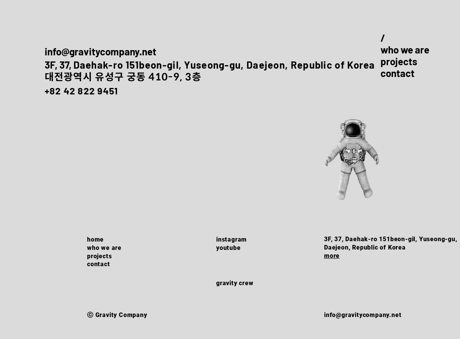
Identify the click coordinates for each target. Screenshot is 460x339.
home (95, 239)
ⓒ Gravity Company (117, 315)
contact (397, 73)
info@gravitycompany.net (100, 51)
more (332, 255)
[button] (352, 161)
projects (398, 61)
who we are (404, 49)
